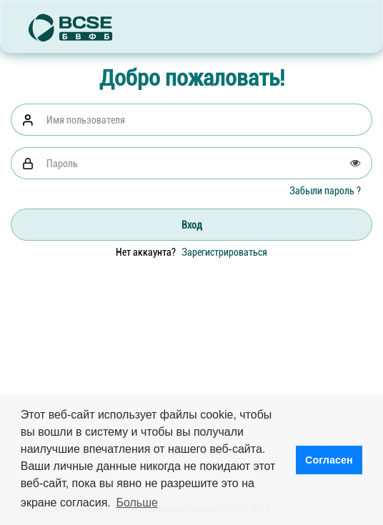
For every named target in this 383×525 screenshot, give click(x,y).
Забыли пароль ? (325, 190)
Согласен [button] (329, 460)
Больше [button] (136, 502)
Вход (191, 225)
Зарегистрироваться (224, 252)
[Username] (205, 120)
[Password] (205, 163)
